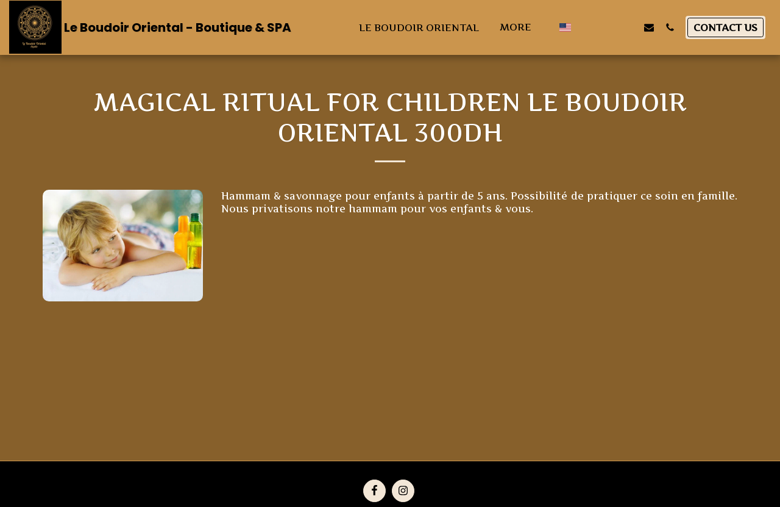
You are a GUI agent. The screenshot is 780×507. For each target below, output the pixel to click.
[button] (587, 27)
